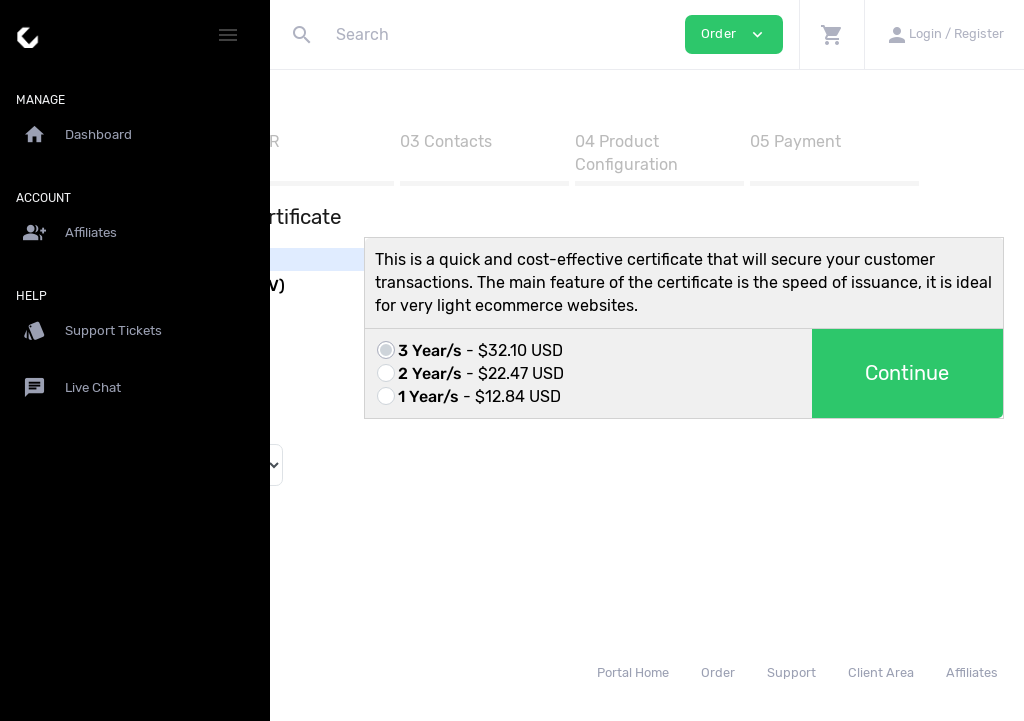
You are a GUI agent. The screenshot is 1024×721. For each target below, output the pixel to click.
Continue (931, 439)
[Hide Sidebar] (228, 35)
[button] (831, 34)
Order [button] (734, 34)
